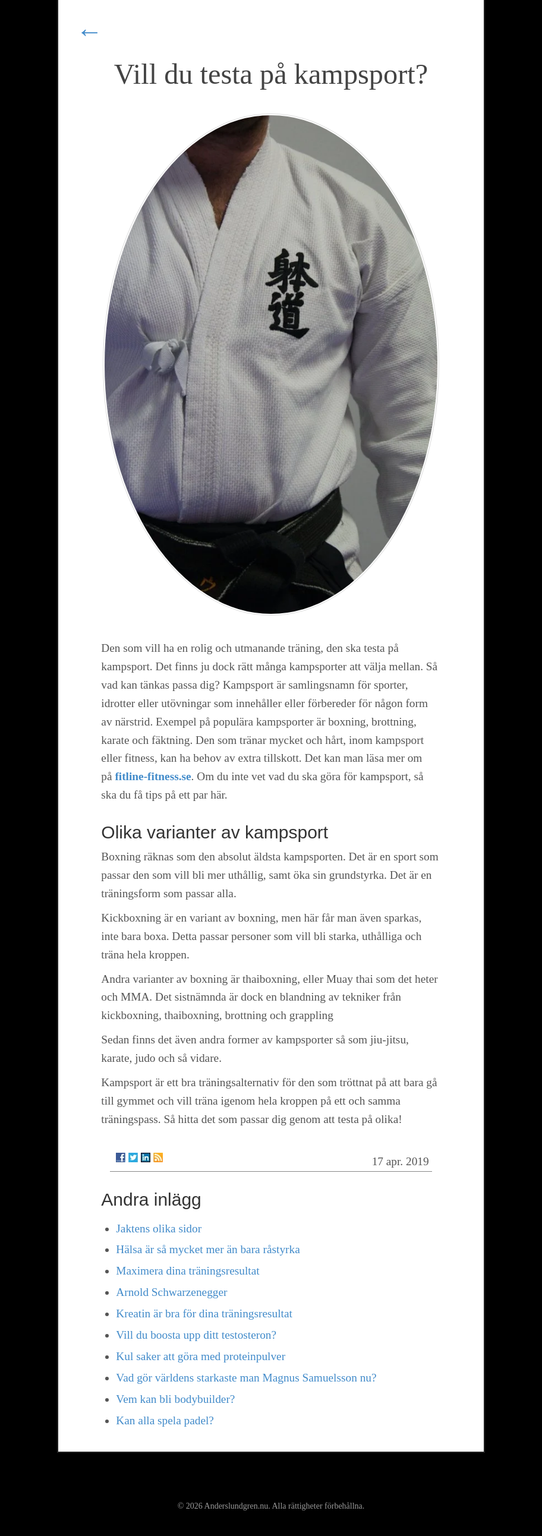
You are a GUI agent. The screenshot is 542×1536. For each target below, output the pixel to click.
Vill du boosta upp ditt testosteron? (196, 1335)
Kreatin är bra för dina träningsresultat (204, 1313)
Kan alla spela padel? (165, 1420)
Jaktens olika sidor (158, 1228)
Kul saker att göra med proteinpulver (200, 1356)
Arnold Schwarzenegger (171, 1292)
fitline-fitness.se (153, 776)
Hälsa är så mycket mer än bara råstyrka (208, 1249)
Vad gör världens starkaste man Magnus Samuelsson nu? (246, 1377)
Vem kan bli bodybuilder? (175, 1399)
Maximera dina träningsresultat (187, 1270)
